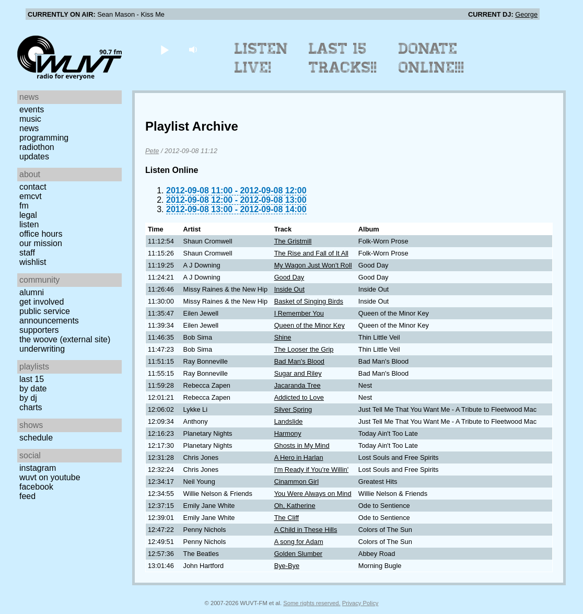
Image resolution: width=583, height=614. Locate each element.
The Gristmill (293, 241)
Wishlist (32, 262)
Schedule (36, 437)
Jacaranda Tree (297, 385)
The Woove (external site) (64, 339)
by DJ (28, 397)
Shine (283, 337)
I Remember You (299, 313)
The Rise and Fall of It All (311, 253)
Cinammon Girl (296, 481)
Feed (27, 496)
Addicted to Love (299, 397)
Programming (43, 137)
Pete (152, 151)
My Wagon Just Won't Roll (313, 265)
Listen (29, 224)
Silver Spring (293, 409)
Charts (30, 407)
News (29, 128)
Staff (27, 252)
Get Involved (41, 301)
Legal (28, 215)
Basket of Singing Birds (308, 301)
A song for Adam (298, 542)
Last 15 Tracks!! (343, 58)
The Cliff (286, 518)
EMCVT (30, 196)
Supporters (39, 330)
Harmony (287, 433)
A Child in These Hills (305, 530)
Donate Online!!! (431, 58)
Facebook (36, 486)
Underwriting (42, 348)
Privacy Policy (360, 603)
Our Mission (40, 243)
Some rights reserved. (311, 603)
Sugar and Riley (298, 373)
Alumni (31, 292)
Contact (32, 186)
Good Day (289, 277)
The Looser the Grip (304, 349)
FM (24, 205)
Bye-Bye (286, 566)
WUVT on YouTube (49, 477)
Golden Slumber (298, 554)
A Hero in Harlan (298, 457)
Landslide (288, 421)
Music (30, 118)
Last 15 (31, 379)
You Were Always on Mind (313, 493)
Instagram (37, 468)
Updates (34, 156)
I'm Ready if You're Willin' (311, 469)
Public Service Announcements (49, 316)
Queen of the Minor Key (309, 325)
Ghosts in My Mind (302, 445)
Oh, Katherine (295, 505)
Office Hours (40, 233)
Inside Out (289, 289)
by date (32, 388)
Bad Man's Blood (299, 361)
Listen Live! (261, 58)
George (526, 14)
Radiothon (36, 147)
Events (31, 109)
